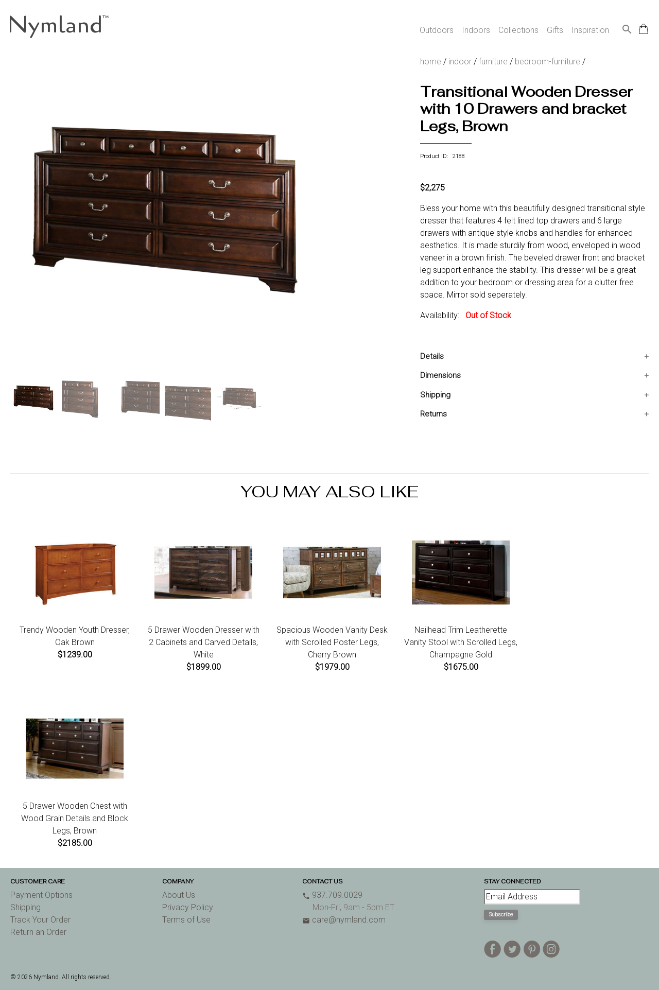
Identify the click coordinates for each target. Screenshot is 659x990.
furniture (493, 61)
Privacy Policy (187, 907)
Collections (518, 30)
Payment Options (41, 895)
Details (432, 356)
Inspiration (590, 30)
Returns (433, 414)
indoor (460, 61)
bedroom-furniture (547, 61)
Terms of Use (186, 920)
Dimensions (440, 375)
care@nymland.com (344, 920)
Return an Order (38, 932)
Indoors (476, 30)
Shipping (435, 395)
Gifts (555, 30)
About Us (178, 895)
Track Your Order (40, 920)
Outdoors (437, 30)
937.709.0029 (332, 895)
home (430, 61)
